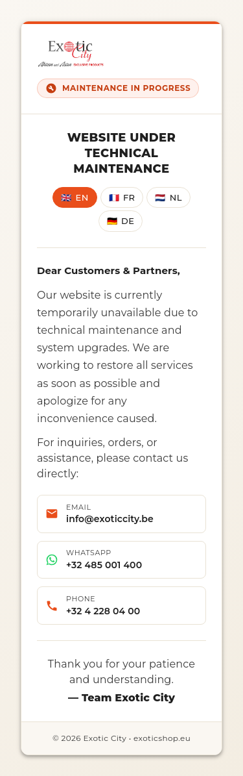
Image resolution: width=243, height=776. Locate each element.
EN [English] (74, 198)
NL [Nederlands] (168, 198)
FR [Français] (122, 198)
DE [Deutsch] (121, 221)
